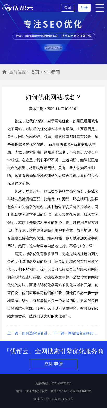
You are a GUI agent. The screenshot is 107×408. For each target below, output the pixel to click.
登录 (67, 8)
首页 (35, 72)
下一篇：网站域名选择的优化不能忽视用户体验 (76, 333)
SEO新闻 (52, 72)
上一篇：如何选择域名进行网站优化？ (30, 333)
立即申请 (53, 364)
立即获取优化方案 (53, 48)
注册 (84, 8)
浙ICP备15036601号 (59, 399)
